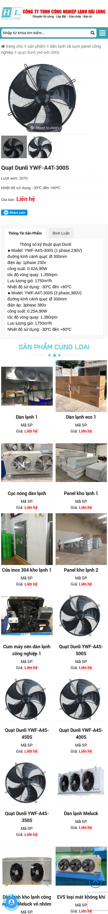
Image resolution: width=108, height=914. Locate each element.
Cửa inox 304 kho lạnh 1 (27, 570)
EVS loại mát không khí (81, 897)
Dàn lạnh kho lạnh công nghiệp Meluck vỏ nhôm (26, 900)
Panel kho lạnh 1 (81, 493)
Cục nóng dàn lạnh (27, 493)
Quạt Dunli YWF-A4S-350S (27, 816)
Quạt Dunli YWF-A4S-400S (81, 733)
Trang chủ (12, 46)
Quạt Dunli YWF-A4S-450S (27, 733)
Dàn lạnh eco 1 (81, 417)
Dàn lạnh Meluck (81, 813)
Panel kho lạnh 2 (81, 570)
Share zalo (14, 212)
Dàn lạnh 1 (27, 417)
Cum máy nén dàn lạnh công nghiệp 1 (26, 649)
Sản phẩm (37, 46)
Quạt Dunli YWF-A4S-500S (81, 649)
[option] (14, 148)
